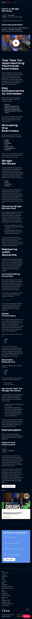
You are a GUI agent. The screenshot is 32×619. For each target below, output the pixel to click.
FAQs (3, 598)
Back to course (9, 559)
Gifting (3, 579)
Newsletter (4, 584)
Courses (4, 574)
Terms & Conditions (7, 603)
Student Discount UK (7, 586)
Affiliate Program (6, 595)
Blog (3, 583)
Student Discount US (7, 588)
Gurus (3, 577)
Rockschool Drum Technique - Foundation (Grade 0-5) (13, 513)
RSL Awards (11, 15)
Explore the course (8, 486)
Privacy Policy (5, 605)
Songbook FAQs (6, 600)
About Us (4, 591)
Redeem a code (6, 602)
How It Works (5, 572)
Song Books (5, 576)
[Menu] (3, 2)
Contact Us (5, 593)
